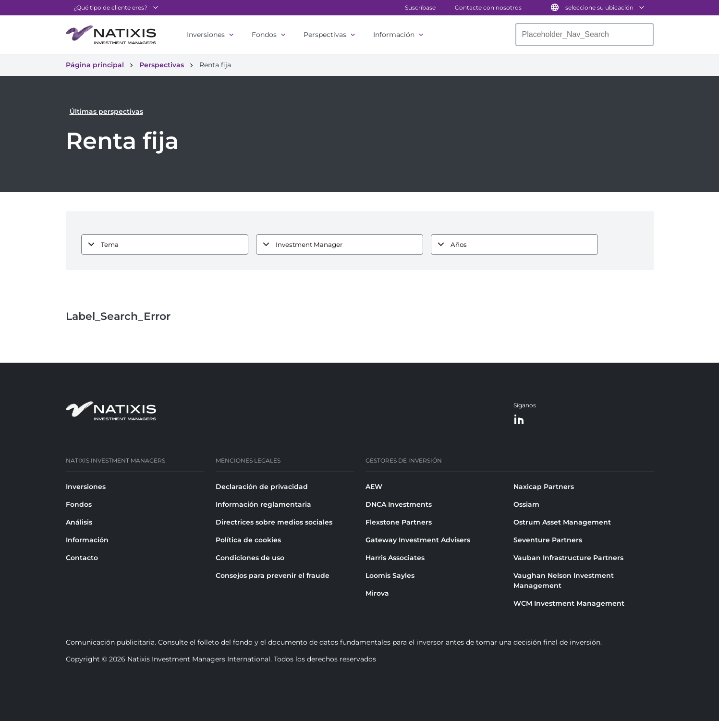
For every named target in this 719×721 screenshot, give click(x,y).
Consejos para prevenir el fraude (272, 575)
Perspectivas (325, 34)
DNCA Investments (399, 504)
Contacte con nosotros (488, 7)
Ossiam (526, 504)
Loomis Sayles (390, 575)
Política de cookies (248, 540)
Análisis (79, 522)
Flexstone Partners (399, 522)
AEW (374, 486)
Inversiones (206, 34)
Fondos (264, 34)
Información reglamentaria (263, 504)
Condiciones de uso (250, 557)
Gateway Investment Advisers (418, 540)
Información (393, 34)
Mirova (377, 593)
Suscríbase (420, 7)
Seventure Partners (547, 540)
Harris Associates (395, 557)
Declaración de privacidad (262, 486)
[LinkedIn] (519, 420)
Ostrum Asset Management (562, 522)
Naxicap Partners (543, 486)
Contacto (82, 557)
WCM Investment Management (568, 603)
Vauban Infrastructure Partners (568, 557)
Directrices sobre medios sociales (274, 522)
